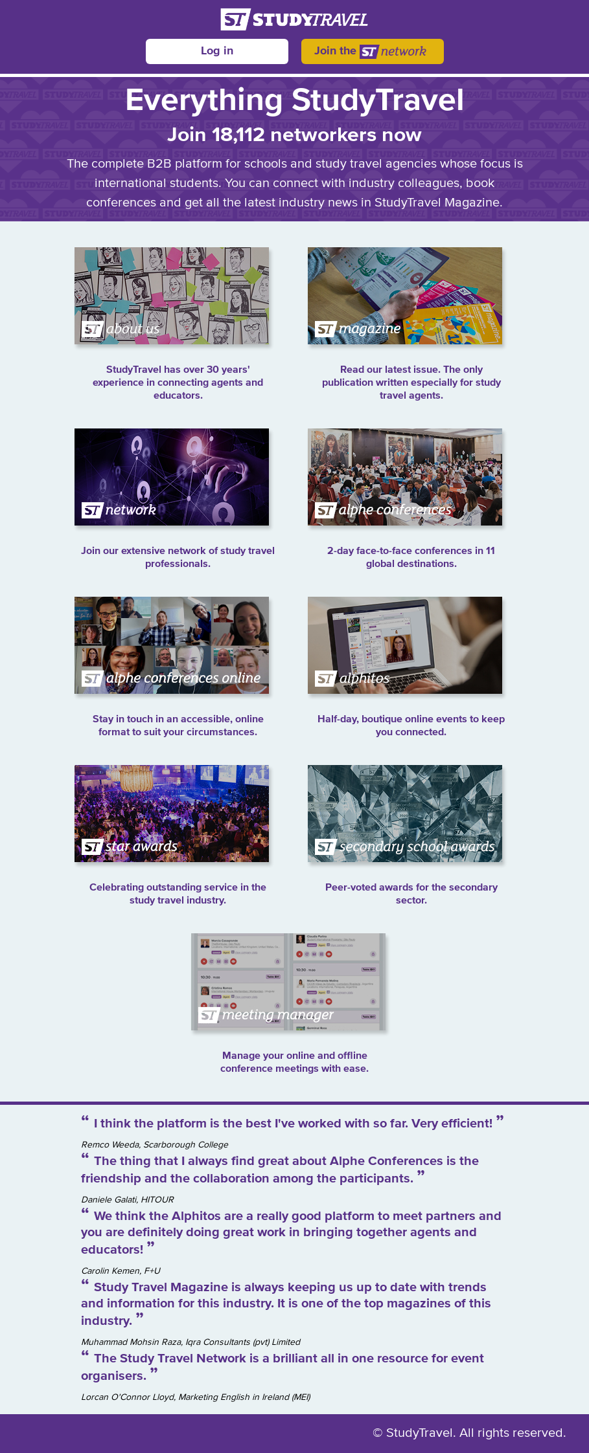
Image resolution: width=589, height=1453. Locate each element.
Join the (372, 52)
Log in (217, 51)
